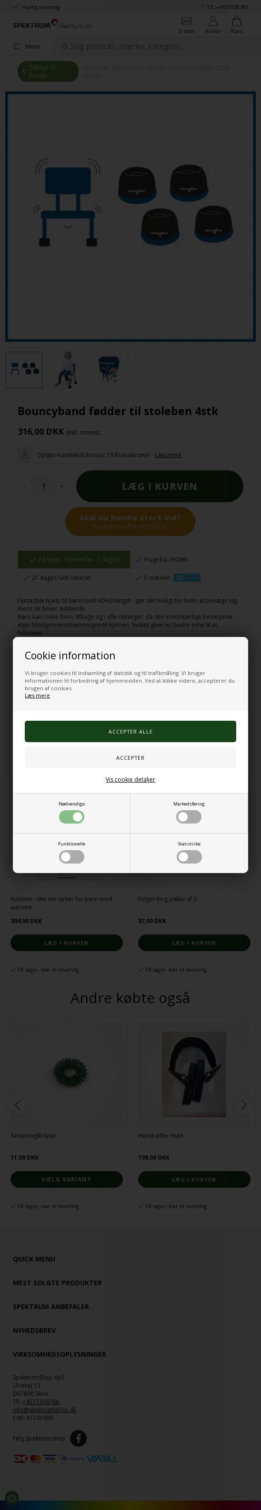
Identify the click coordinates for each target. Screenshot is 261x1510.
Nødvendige (72, 812)
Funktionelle (71, 852)
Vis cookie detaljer (130, 779)
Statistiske (189, 852)
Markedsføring (189, 812)
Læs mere (37, 695)
